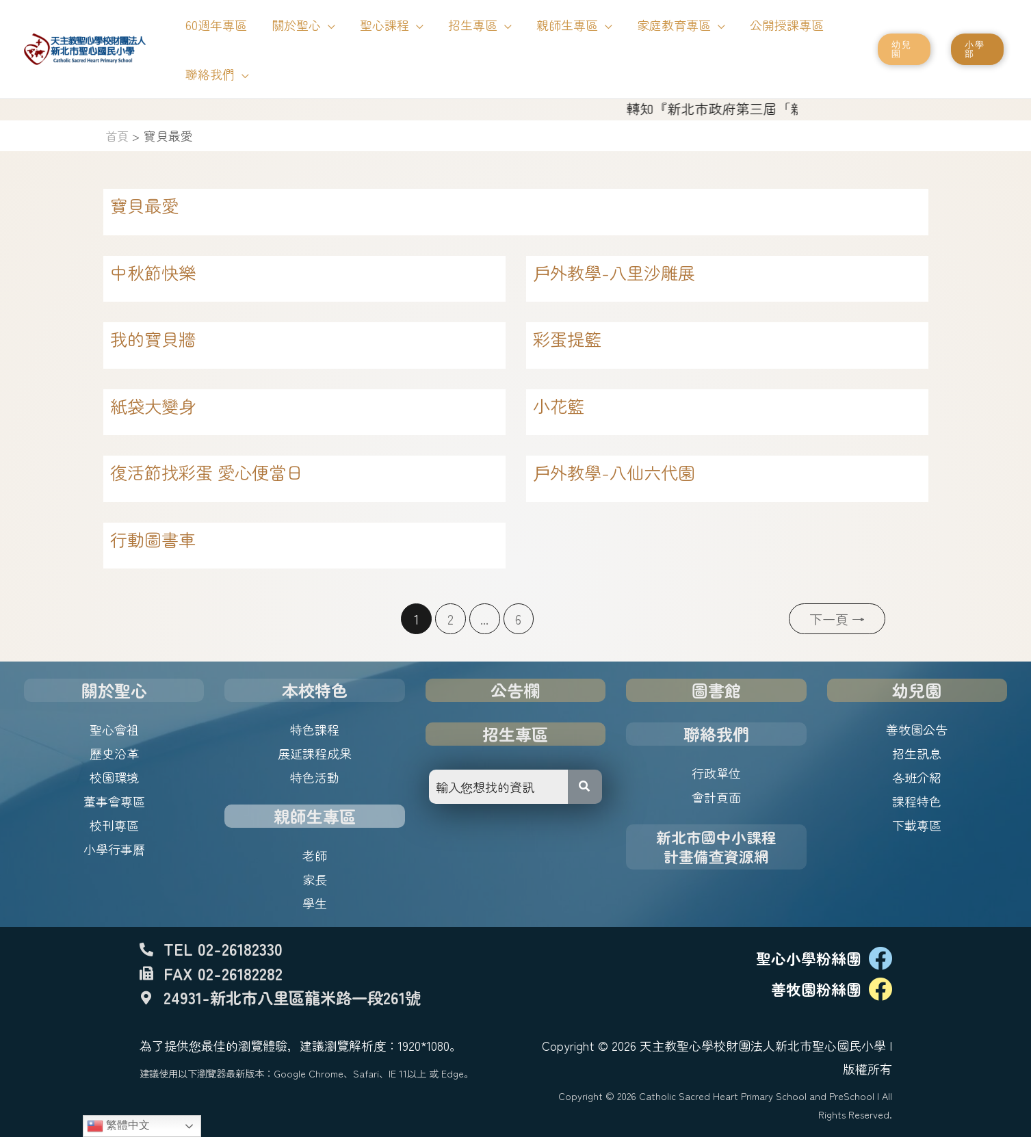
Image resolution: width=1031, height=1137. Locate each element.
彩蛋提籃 (567, 338)
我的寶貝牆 (153, 338)
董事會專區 (114, 801)
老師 (314, 855)
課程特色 (916, 801)
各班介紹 (916, 777)
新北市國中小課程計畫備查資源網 (716, 846)
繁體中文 (118, 1126)
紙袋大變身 (153, 405)
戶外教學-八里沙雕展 (614, 272)
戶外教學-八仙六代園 (614, 472)
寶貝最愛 (144, 205)
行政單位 (716, 773)
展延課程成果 (315, 753)
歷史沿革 (114, 753)
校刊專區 (114, 825)
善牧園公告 (917, 729)
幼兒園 (916, 690)
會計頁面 (716, 797)
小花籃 (558, 405)
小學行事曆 (114, 849)
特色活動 (314, 777)
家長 (314, 879)
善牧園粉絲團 (816, 988)
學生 (314, 903)
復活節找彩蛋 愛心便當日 (206, 472)
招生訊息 (916, 753)
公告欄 (515, 690)
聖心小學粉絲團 (808, 958)
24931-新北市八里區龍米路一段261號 (292, 997)
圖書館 (716, 690)
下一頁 (837, 619)
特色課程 (314, 729)
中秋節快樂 (153, 272)
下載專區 (916, 825)
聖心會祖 (114, 729)
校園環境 (114, 777)
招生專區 (515, 734)
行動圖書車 (153, 539)
